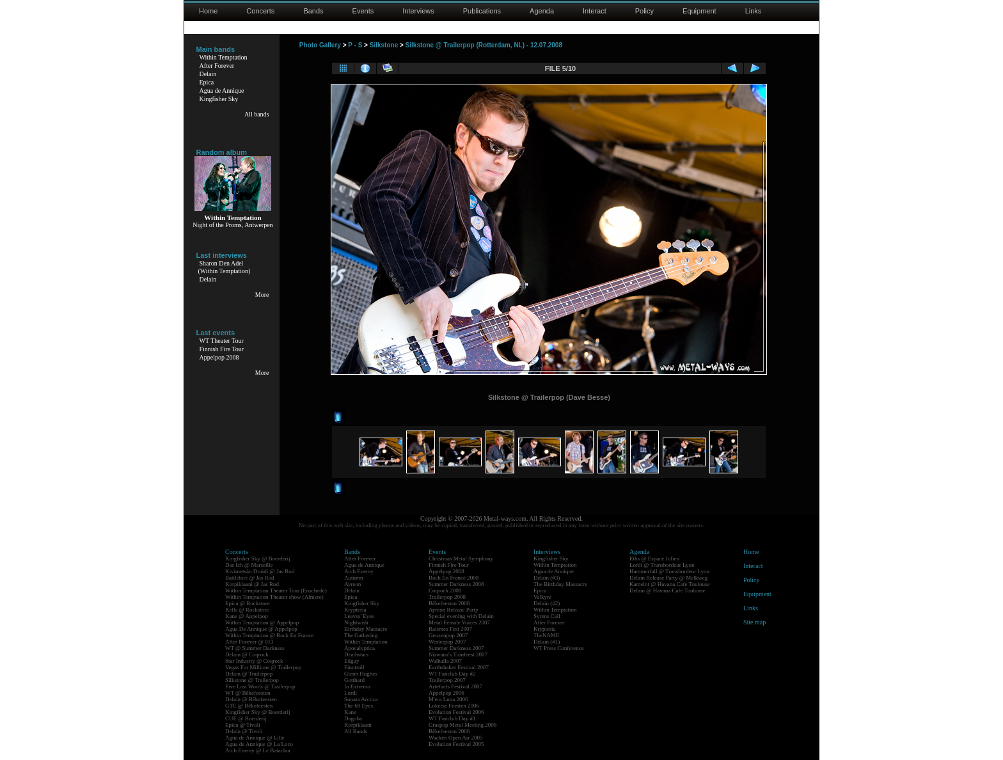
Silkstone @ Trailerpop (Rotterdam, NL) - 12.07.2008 (484, 45)
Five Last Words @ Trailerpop (260, 686)
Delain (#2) (546, 603)
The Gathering (360, 635)
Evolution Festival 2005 (456, 744)
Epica (207, 82)
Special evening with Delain (461, 616)
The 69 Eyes (358, 705)
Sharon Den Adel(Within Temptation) (224, 267)
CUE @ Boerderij (246, 718)
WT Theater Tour (222, 340)
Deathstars (356, 654)
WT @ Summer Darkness (255, 648)
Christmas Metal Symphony (461, 558)
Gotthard (354, 680)
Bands (313, 11)
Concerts (260, 11)
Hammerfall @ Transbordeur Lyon (669, 571)
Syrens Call (546, 616)
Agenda (542, 11)
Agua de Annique (222, 90)
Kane (350, 712)
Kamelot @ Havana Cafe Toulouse (669, 584)
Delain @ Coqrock (247, 654)
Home (208, 11)
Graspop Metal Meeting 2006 (462, 725)
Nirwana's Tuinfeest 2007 (458, 654)
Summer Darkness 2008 (456, 584)
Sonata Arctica (361, 699)
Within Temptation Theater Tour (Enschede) (276, 590)
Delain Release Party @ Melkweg (668, 577)
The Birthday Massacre (560, 584)
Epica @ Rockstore (247, 603)
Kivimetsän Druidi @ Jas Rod (259, 571)
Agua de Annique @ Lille (255, 737)
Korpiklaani (358, 725)
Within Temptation (224, 57)
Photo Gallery (320, 45)
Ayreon (352, 584)
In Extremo (357, 686)
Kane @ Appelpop (246, 616)
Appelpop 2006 (446, 693)
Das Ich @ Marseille (249, 565)
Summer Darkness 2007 (456, 648)
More (262, 294)
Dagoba (353, 718)
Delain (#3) (546, 577)
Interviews (418, 11)
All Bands (355, 731)
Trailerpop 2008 (447, 597)
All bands (256, 114)
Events (363, 11)
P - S (355, 45)
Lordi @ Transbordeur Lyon (662, 565)
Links (753, 11)
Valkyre (542, 597)
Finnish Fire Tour (222, 348)
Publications (482, 11)
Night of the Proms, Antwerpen (232, 224)
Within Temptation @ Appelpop (262, 622)
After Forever (217, 65)
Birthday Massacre (366, 629)
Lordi (350, 693)
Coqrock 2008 (445, 590)
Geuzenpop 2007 (448, 635)
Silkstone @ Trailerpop (252, 680)
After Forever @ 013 (249, 641)
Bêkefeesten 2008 (449, 603)
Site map (754, 622)
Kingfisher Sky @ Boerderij (257, 558)
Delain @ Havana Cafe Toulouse (667, 590)
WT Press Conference (558, 648)
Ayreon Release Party (453, 609)
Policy (644, 11)
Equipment (699, 11)
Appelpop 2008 (219, 357)
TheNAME (546, 635)
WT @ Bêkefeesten (248, 693)
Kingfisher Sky (219, 98)
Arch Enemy (359, 571)
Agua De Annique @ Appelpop (261, 629)
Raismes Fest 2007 (450, 629)
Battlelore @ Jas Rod (249, 577)
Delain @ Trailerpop (248, 673)
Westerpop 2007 (447, 641)
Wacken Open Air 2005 (456, 737)
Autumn (353, 577)
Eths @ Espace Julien (654, 558)
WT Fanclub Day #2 (452, 673)
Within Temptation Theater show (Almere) (274, 597)
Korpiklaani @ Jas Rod (252, 584)
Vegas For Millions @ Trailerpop (263, 667)
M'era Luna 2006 (448, 699)
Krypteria (355, 609)
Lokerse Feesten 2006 (454, 705)
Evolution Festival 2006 (456, 712)
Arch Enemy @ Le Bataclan (257, 750)
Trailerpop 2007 (447, 680)
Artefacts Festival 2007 (455, 686)
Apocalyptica (359, 648)
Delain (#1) (546, 641)
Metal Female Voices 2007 (459, 622)
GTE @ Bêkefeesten (248, 705)
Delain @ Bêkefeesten (251, 699)
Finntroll (354, 667)
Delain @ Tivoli (243, 731)
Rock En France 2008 (453, 577)
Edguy (351, 661)
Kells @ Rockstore (247, 609)
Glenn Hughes (360, 673)
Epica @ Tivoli (242, 725)
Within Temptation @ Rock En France (269, 635)
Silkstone (384, 45)
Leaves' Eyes (359, 616)
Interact (594, 11)
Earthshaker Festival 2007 (459, 667)
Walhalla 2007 (445, 661)
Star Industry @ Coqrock (254, 661)
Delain (208, 73)
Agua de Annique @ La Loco (259, 744)
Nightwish (356, 622)
